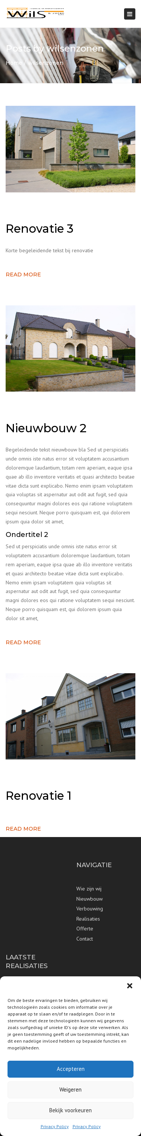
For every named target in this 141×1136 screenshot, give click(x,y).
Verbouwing (89, 908)
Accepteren (71, 1068)
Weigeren (70, 1089)
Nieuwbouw (89, 898)
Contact (84, 938)
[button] (129, 986)
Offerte (84, 928)
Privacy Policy (55, 1126)
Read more (23, 274)
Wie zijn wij (89, 888)
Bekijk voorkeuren (70, 1110)
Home (14, 62)
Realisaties (88, 918)
